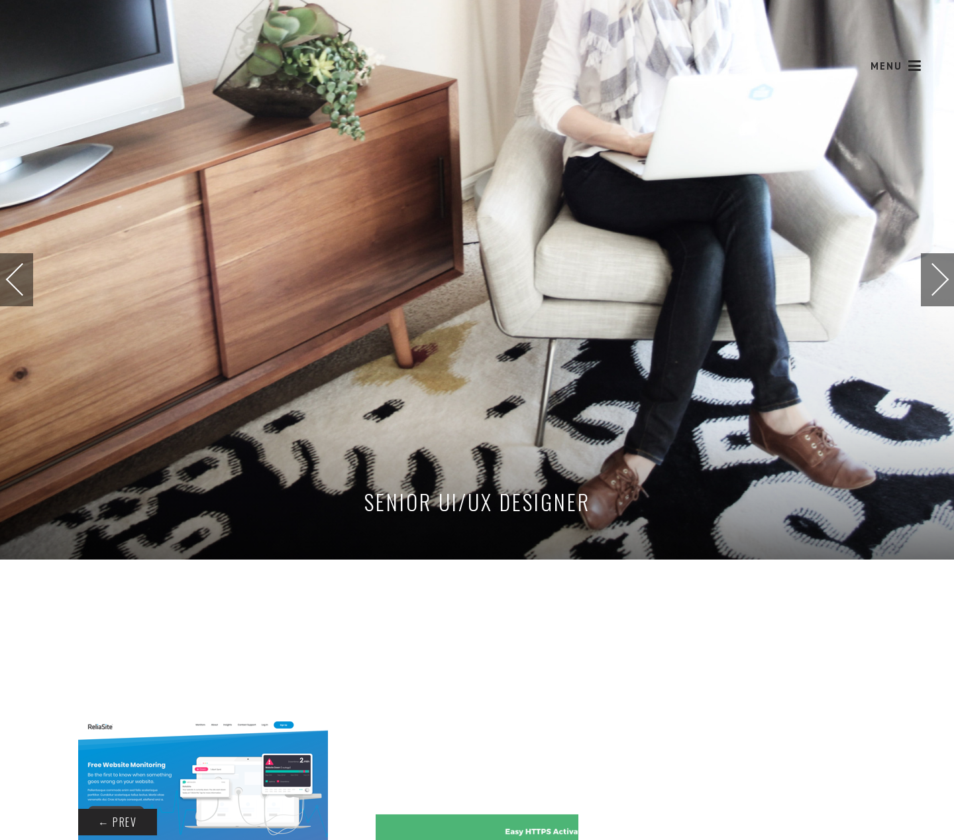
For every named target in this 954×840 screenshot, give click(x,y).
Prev (117, 822)
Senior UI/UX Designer (477, 501)
